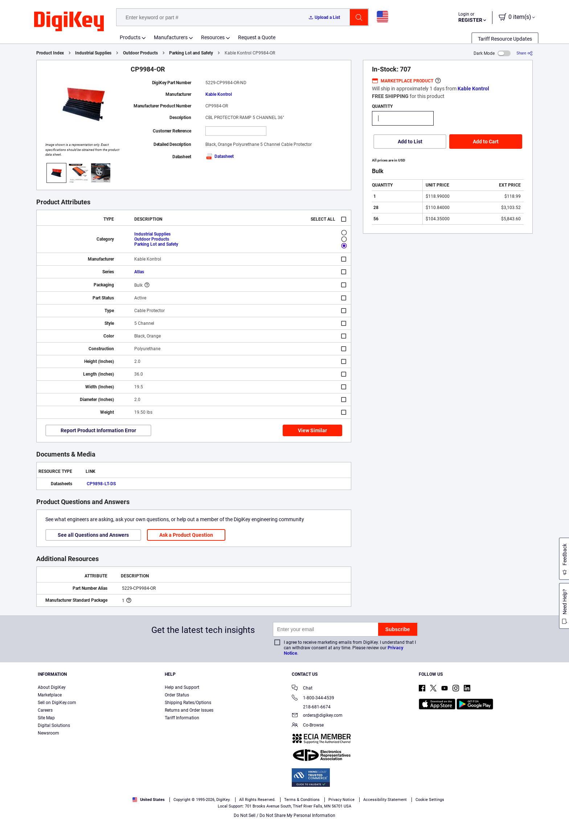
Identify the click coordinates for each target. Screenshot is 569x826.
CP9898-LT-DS (101, 483)
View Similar (312, 430)
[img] (69, 22)
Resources (213, 37)
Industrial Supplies (93, 53)
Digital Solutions (54, 725)
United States (148, 799)
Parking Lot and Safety (191, 53)
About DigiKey (52, 687)
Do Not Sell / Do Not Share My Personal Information (284, 815)
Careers (45, 710)
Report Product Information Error (98, 430)
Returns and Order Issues (189, 710)
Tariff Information (182, 717)
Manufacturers (171, 37)
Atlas (139, 271)
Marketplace (50, 695)
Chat (302, 688)
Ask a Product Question (186, 535)
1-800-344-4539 (313, 698)
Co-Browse (308, 725)
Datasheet (219, 156)
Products (130, 37)
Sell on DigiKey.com (57, 702)
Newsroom (48, 733)
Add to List (410, 141)
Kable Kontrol (218, 94)
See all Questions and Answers (93, 535)
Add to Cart (486, 141)
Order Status (177, 695)
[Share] (524, 53)
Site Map (46, 717)
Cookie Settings (430, 799)
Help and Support (182, 687)
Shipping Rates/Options (188, 702)
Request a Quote (256, 37)
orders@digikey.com (317, 715)
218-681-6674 (311, 707)
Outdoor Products (140, 53)
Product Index (50, 53)
